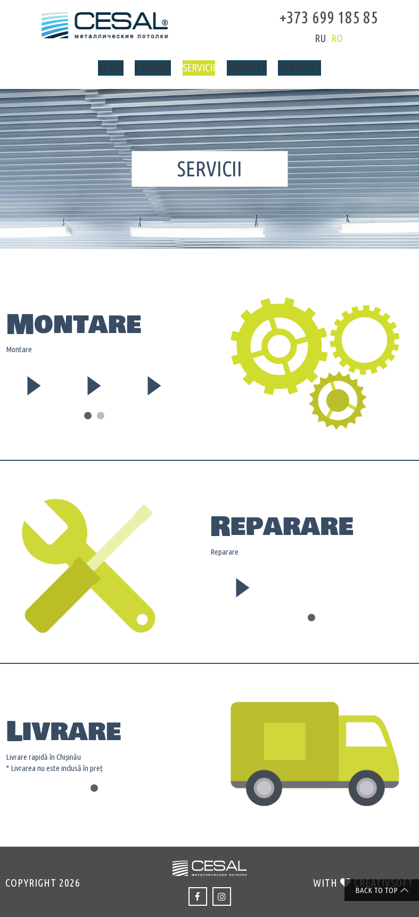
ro (325, 38)
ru (308, 38)
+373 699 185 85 (317, 16)
